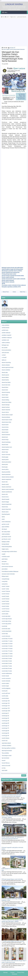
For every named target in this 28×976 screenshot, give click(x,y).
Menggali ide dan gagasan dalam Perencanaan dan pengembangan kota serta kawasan (12, 56)
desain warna (5, 511)
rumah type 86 (5, 733)
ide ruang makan (6, 531)
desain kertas (5, 427)
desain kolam (5, 432)
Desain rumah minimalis (8, 280)
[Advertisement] (14, 32)
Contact (12, 972)
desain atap (5, 372)
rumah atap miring (6, 621)
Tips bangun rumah (6, 755)
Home (14, 292)
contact (4, 355)
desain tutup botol (6, 509)
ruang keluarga (5, 579)
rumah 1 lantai (5, 589)
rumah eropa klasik (6, 631)
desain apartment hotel (7, 367)
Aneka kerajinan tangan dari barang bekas (12, 269)
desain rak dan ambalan (8, 477)
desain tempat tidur (6, 504)
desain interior (5, 412)
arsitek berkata (5, 327)
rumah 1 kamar (5, 586)
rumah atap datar (6, 616)
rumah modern (5, 683)
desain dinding (5, 400)
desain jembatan (6, 417)
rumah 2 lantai (5, 596)
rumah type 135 (6, 705)
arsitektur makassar (7, 337)
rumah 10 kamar (6, 591)
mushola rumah (6, 556)
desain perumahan (6, 462)
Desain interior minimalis (8, 282)
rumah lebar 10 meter (7, 638)
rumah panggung (6, 688)
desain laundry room (7, 447)
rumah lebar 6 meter (7, 663)
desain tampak (5, 499)
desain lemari (5, 449)
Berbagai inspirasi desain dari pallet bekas (12, 267)
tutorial (3, 760)
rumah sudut (5, 696)
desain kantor (5, 424)
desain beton (5, 387)
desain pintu (5, 464)
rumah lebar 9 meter (7, 671)
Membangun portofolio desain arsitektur (12, 270)
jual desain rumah (6, 539)
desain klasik (5, 429)
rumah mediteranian (7, 673)
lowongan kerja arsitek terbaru (9, 551)
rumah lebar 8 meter (7, 668)
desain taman (5, 496)
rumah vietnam (5, 738)
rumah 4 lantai (5, 606)
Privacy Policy (20, 972)
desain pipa (5, 467)
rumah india (5, 633)
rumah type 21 (5, 713)
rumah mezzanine (6, 678)
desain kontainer (6, 434)
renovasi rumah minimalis (8, 574)
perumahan (4, 569)
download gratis (6, 514)
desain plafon (5, 469)
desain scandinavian (7, 492)
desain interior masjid (7, 414)
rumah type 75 (5, 728)
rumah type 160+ (6, 710)
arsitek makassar (6, 332)
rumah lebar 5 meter (7, 661)
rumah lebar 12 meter (7, 643)
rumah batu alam (6, 628)
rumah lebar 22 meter (7, 656)
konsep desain (5, 544)
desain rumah (5, 484)
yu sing (3, 768)
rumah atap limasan (7, 618)
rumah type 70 (5, 725)
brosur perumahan (6, 350)
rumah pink (4, 691)
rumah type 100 (6, 701)
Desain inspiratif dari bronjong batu (10, 272)
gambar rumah (5, 524)
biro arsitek (4, 347)
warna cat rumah (6, 765)
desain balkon (5, 377)
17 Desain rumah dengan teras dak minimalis (13, 941)
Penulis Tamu (5, 564)
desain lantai (5, 444)
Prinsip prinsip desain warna (9, 274)
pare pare (4, 561)
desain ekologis (6, 404)
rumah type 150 (6, 708)
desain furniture (6, 407)
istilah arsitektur (6, 534)
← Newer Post (5, 292)
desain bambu (5, 380)
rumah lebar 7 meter (7, 666)
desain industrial (6, 409)
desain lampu (5, 439)
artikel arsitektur (6, 342)
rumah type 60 (5, 723)
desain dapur (5, 395)
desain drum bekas (6, 402)
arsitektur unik (5, 340)
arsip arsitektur (5, 325)
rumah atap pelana (6, 623)
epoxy (3, 516)
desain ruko (5, 482)
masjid (3, 554)
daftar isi (4, 360)
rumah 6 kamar (5, 611)
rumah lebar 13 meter (7, 646)
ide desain (4, 529)
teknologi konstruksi (7, 750)
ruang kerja (4, 581)
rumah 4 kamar (5, 603)
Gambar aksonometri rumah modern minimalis (14, 278)
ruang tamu (4, 584)
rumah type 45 (5, 718)
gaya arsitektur (5, 526)
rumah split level (6, 693)
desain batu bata (6, 385)
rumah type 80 (5, 730)
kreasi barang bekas (7, 546)
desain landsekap (6, 442)
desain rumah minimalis (8, 489)
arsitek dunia (5, 330)
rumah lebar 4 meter (7, 658)
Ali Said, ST (12, 47)
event (4, 49)
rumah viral (4, 740)
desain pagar (5, 457)
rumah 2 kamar (5, 593)
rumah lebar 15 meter (7, 651)
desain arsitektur (6, 370)
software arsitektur (6, 745)
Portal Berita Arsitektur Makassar (10, 571)
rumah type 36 (5, 715)
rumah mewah (5, 676)
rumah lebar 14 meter (7, 648)
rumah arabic (5, 613)
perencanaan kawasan (19, 49)
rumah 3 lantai (5, 601)
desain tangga (5, 501)
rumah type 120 (6, 703)
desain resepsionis (6, 479)
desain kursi (5, 437)
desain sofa (5, 494)
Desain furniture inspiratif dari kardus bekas (13, 275)
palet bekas (5, 559)
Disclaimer (14, 974)
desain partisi (5, 459)
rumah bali (4, 626)
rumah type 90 (5, 735)
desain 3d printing (6, 362)
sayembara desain (6, 743)
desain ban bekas (6, 382)
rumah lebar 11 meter (7, 641)
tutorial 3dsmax (6, 763)
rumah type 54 (5, 720)
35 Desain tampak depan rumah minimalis (12, 879)
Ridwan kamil (5, 576)
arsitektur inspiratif (6, 335)
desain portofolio (6, 472)
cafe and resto (5, 352)
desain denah (5, 397)
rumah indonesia (6, 636)
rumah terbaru (5, 698)
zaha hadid (4, 770)
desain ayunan (5, 375)
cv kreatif (4, 357)
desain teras (5, 506)
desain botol (5, 390)
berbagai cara (5, 345)
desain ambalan (6, 365)
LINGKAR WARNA (14, 4)
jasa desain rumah (6, 536)
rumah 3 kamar (5, 598)
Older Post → (23, 292)
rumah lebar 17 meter (7, 653)
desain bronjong (6, 392)
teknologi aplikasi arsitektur (8, 748)
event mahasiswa (6, 521)
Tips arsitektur (5, 753)
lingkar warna (9, 49)
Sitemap (5, 972)
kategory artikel (5, 541)
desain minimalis (6, 454)
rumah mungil (5, 686)
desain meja (5, 452)
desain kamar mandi (7, 419)
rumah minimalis (6, 681)
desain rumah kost (6, 487)
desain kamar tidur (6, 422)
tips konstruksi (5, 758)
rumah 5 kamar (5, 608)
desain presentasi (6, 474)
